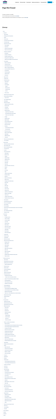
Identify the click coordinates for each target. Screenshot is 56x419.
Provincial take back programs (9, 127)
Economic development (7, 269)
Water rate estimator (7, 251)
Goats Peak (6, 162)
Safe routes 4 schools (8, 226)
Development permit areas (8, 275)
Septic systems (7, 243)
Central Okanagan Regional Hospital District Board (12, 326)
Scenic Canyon (7, 188)
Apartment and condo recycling (9, 104)
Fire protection (6, 61)
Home (4, 31)
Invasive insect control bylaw (9, 348)
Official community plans (7, 272)
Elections (5, 358)
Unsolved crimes (7, 89)
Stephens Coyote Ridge (8, 193)
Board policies (6, 342)
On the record (7, 375)
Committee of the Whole (8, 328)
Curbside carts (7, 108)
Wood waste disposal (8, 232)
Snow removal (7, 97)
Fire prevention (7, 70)
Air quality (5, 215)
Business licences (6, 266)
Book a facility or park (7, 145)
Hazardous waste (7, 118)
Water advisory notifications (8, 248)
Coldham (6, 156)
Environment (28, 2)
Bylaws (5, 37)
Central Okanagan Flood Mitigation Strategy (11, 288)
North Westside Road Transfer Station (10, 113)
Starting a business (6, 296)
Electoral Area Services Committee (9, 329)
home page (26, 17)
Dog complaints (7, 45)
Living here (17, 2)
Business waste (7, 105)
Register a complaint (7, 351)
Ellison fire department (8, 62)
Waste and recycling (7, 102)
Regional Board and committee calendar (10, 399)
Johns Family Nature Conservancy (9, 165)
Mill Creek (6, 176)
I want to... (50, 2)
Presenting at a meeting (8, 397)
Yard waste (6, 137)
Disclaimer (5, 413)
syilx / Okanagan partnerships (8, 210)
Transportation (6, 237)
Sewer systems (7, 245)
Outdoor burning (7, 73)
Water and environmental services (8, 240)
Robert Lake (6, 185)
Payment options (7, 316)
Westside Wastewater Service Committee (10, 340)
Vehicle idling (6, 229)
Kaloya (6, 168)
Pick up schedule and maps (8, 121)
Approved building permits (8, 264)
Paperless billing (7, 315)
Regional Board (7, 337)
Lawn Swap (6, 221)
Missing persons (7, 87)
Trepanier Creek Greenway (8, 196)
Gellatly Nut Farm (7, 159)
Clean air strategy (7, 218)
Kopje (5, 171)
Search (5, 415)
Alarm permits (6, 34)
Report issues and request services (9, 94)
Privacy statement (6, 410)
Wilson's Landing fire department (9, 67)
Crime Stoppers (7, 84)
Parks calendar (6, 204)
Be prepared (6, 53)
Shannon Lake (7, 190)
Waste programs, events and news (9, 381)
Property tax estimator (8, 312)
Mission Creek (7, 179)
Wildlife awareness (7, 135)
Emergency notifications (8, 54)
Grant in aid (5, 366)
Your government (43, 2)
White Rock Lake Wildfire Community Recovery (11, 59)
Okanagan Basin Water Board (9, 331)
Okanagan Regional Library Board (9, 334)
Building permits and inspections (8, 262)
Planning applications (8, 280)
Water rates (6, 318)
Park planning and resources (8, 201)
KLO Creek (6, 170)
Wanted (6, 86)
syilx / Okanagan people (7, 99)
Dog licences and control (7, 43)
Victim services (7, 92)
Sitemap (5, 412)
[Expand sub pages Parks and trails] (25, 2)
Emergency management (7, 51)
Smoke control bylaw (7, 353)
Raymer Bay (6, 182)
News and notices (6, 369)
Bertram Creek (7, 154)
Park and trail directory (7, 151)
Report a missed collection (8, 132)
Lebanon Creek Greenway (8, 173)
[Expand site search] (53, 2)
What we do (5, 405)
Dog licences (6, 46)
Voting (5, 402)
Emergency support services (9, 56)
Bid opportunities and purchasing (8, 261)
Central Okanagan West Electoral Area (10, 362)
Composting (6, 107)
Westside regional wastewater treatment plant (11, 254)
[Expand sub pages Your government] (46, 2)
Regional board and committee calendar (10, 378)
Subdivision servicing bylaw (8, 283)
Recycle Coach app (7, 124)
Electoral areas (6, 359)
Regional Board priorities (8, 400)
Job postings (6, 367)
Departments (6, 356)
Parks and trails (22, 2)
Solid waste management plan (9, 391)
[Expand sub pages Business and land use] (39, 2)
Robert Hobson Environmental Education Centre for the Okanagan (13, 207)
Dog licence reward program (9, 48)
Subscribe (5, 408)
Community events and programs (8, 40)
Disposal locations (7, 110)
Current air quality (7, 220)
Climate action (6, 234)
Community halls (6, 148)
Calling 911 (6, 83)
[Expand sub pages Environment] (31, 2)
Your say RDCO (6, 140)
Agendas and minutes (7, 301)
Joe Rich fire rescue (7, 64)
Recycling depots (7, 129)
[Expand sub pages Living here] (19, 2)
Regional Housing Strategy (8, 291)
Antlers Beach (7, 153)
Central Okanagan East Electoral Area (10, 361)
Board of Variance (7, 323)
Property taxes (6, 78)
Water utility (6, 383)
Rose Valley (6, 187)
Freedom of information (7, 364)
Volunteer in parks (6, 212)
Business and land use (35, 2)
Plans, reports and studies (7, 386)
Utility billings (6, 246)
